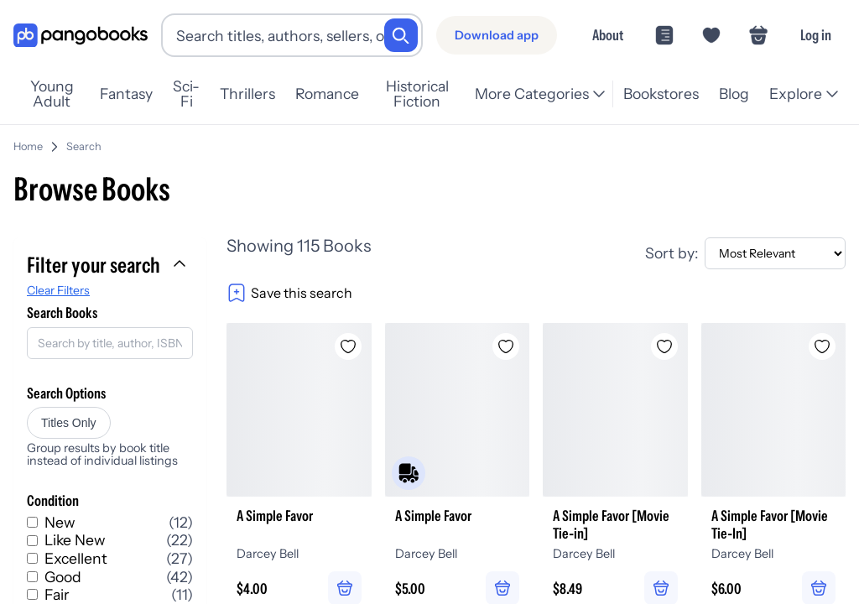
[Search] (401, 35)
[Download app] (496, 35)
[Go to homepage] (80, 35)
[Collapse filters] (181, 258)
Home (28, 139)
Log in (815, 35)
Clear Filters (58, 283)
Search (84, 139)
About (607, 35)
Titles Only (68, 416)
